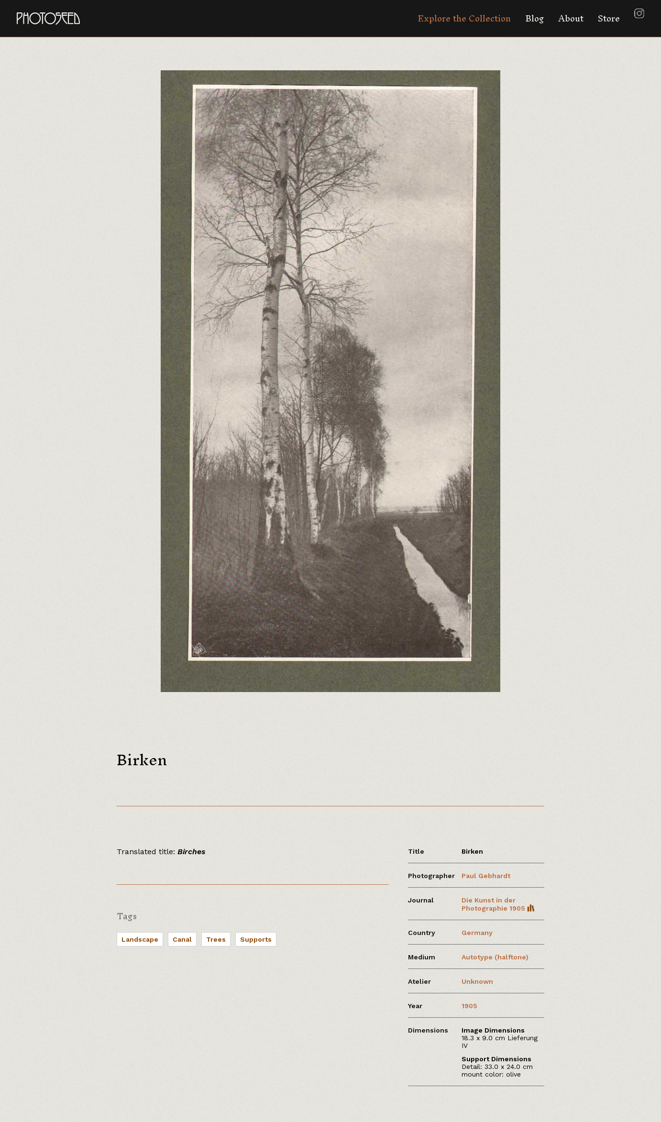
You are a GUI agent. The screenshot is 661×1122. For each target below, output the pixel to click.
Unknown (477, 981)
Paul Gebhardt (486, 876)
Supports (256, 939)
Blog (534, 18)
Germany (477, 932)
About (571, 18)
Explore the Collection (464, 18)
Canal (182, 939)
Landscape (139, 939)
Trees (216, 939)
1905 (469, 1006)
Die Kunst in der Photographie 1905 (498, 904)
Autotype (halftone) (495, 957)
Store (609, 18)
